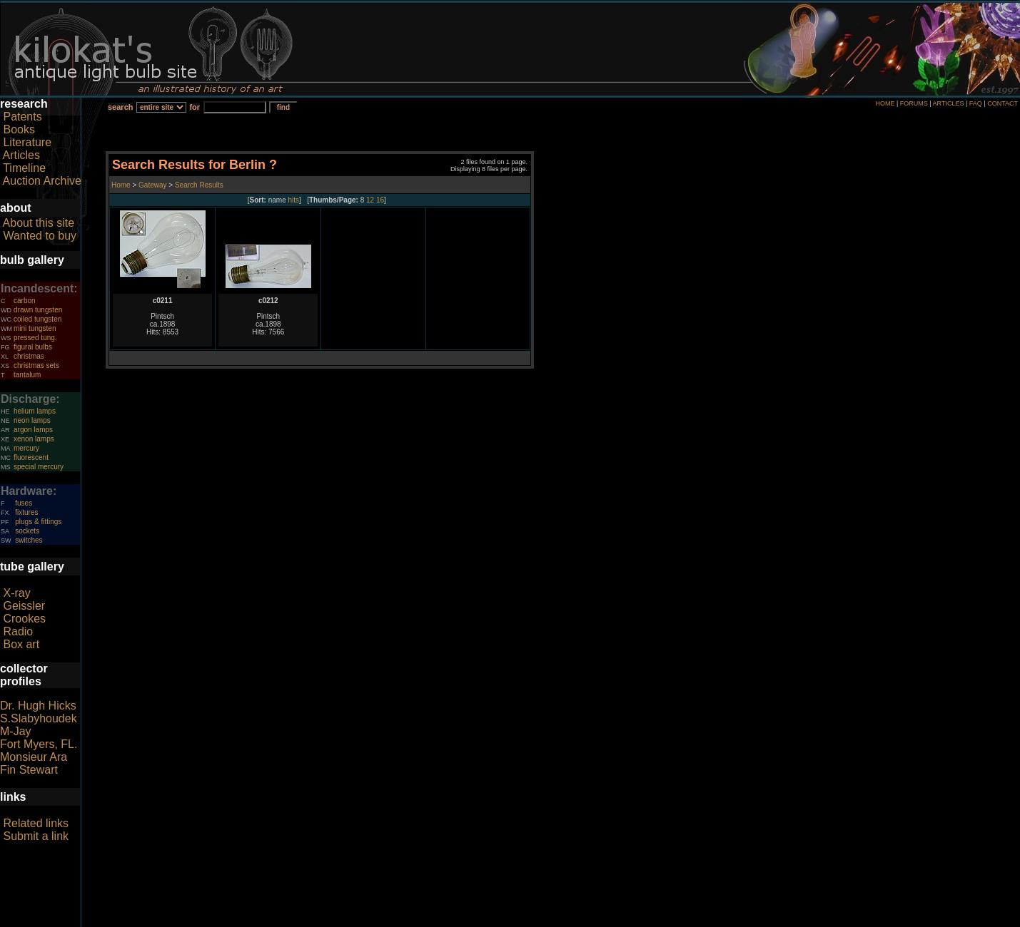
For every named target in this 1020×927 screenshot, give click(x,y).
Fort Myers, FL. (38, 744)
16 (380, 200)
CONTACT (1002, 103)
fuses (23, 503)
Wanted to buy (39, 236)
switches (28, 540)
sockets (27, 531)
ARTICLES (948, 103)
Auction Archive (42, 181)
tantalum (27, 375)
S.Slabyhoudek (38, 718)
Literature (27, 142)
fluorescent (31, 457)
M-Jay (15, 731)
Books (18, 129)
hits (294, 200)
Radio (18, 631)
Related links (36, 823)
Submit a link (36, 836)
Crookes (24, 619)
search (120, 107)
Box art (21, 644)
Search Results (199, 185)
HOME (884, 103)
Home (121, 185)
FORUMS (914, 103)
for (194, 107)
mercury (26, 448)
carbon (25, 300)
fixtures (26, 512)
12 (370, 200)
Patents (22, 117)
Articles (21, 155)
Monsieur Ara (33, 757)
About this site (39, 223)
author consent (575, 919)
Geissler (24, 606)
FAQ (975, 103)
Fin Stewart (29, 770)
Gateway (151, 185)
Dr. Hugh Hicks (38, 706)
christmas (29, 356)
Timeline (24, 168)
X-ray (16, 593)
